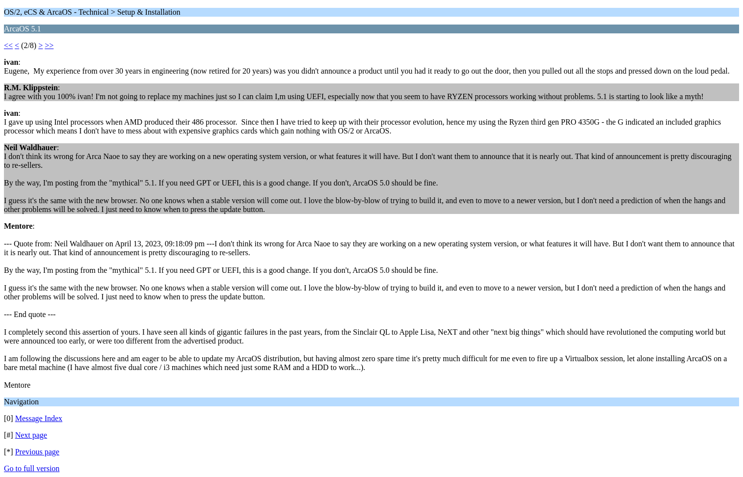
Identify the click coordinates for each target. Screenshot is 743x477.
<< (8, 45)
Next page (31, 435)
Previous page (37, 452)
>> (49, 45)
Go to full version (31, 468)
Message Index (38, 418)
